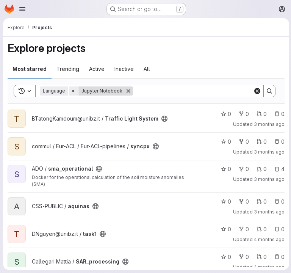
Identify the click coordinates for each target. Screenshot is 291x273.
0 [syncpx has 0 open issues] (278, 141)
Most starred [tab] (30, 69)
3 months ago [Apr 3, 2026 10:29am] (268, 179)
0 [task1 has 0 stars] (225, 229)
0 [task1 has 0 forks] (243, 229)
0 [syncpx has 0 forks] (243, 141)
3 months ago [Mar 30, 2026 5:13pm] (268, 212)
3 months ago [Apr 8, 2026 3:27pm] (268, 152)
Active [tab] (97, 69)
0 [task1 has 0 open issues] (278, 229)
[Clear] (256, 91)
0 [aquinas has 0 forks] (243, 201)
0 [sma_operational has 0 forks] (243, 169)
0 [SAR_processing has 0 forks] (243, 257)
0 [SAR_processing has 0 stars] (225, 257)
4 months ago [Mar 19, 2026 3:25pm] (268, 239)
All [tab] (147, 69)
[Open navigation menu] (22, 9)
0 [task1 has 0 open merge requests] (260, 229)
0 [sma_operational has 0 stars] (225, 169)
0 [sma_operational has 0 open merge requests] (260, 169)
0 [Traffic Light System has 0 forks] (243, 114)
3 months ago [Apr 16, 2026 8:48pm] (268, 124)
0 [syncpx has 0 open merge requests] (260, 141)
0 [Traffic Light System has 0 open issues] (278, 114)
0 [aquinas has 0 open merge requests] (260, 201)
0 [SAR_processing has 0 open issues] (278, 257)
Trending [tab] (67, 69)
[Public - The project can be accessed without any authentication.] (164, 119)
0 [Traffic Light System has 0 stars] (225, 114)
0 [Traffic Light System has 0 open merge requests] (260, 114)
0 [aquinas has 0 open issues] (278, 201)
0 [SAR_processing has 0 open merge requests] (260, 257)
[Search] (192, 91)
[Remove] (128, 91)
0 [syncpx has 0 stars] (225, 141)
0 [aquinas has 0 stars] (225, 201)
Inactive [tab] (124, 69)
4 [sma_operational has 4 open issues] (278, 169)
